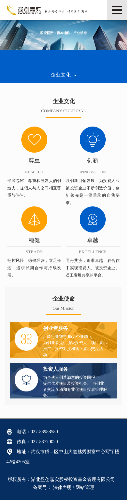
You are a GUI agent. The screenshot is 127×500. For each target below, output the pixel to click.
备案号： (43, 487)
